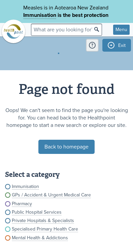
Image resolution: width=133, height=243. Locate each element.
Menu (121, 29)
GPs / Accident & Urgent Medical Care (51, 195)
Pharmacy (22, 204)
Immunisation (39, 15)
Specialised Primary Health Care (45, 229)
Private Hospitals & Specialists (43, 220)
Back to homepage (66, 146)
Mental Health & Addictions (40, 238)
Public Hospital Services (37, 212)
